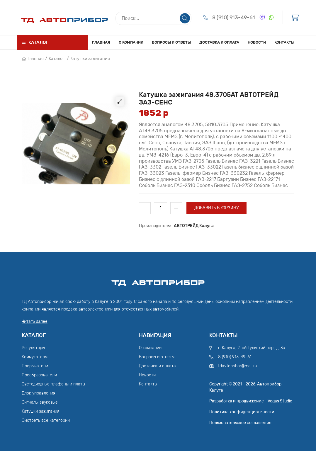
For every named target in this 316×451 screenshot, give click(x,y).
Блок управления (38, 393)
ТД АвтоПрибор (158, 280)
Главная (101, 42)
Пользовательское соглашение (240, 422)
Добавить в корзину (216, 207)
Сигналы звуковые (40, 402)
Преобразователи (39, 375)
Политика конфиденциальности (241, 411)
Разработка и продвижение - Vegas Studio (250, 401)
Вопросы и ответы (171, 42)
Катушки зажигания (90, 58)
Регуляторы (33, 347)
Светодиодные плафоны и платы (53, 384)
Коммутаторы (34, 356)
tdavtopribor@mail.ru (237, 365)
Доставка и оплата (219, 42)
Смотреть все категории (46, 420)
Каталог (56, 58)
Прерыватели (35, 365)
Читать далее (34, 321)
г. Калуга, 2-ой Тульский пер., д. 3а (251, 347)
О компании (131, 42)
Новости (257, 42)
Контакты (284, 42)
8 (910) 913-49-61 (233, 17)
